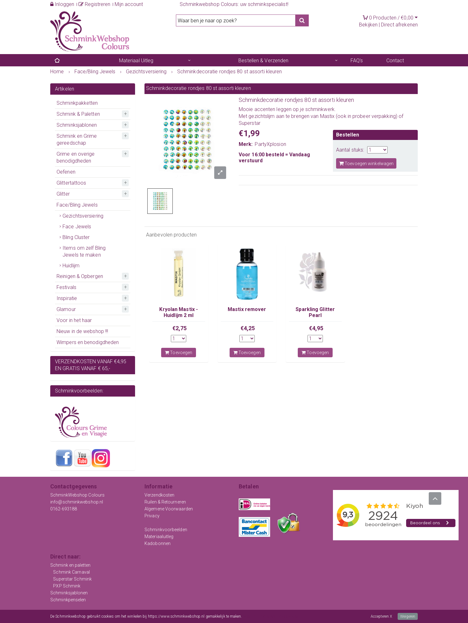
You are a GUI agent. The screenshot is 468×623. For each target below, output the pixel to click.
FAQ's (357, 61)
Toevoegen (178, 352)
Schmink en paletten (70, 565)
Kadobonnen (157, 543)
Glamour (66, 309)
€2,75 (179, 328)
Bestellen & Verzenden (263, 61)
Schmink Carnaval (71, 572)
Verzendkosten (159, 495)
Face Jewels (77, 227)
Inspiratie (67, 298)
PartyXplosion (270, 144)
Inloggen (62, 4)
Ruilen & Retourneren (165, 501)
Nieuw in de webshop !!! (82, 331)
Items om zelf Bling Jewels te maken (84, 251)
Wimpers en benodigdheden (88, 342)
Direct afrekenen (399, 25)
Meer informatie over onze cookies (271, 616)
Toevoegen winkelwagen (366, 163)
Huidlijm (71, 266)
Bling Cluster (76, 237)
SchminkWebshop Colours (77, 495)
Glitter (63, 194)
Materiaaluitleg (159, 536)
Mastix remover (247, 309)
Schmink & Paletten (78, 114)
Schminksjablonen (77, 125)
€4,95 (316, 328)
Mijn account (129, 4)
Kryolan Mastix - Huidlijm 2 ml (178, 312)
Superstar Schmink (72, 578)
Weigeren (407, 616)
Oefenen (66, 172)
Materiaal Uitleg (136, 61)
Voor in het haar (74, 320)
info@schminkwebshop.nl (76, 501)
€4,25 (248, 328)
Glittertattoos (71, 183)
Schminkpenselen (68, 599)
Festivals (66, 287)
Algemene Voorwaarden (168, 508)
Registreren (94, 4)
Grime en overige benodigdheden (76, 157)
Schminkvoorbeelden (165, 529)
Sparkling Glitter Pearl (315, 312)
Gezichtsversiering (83, 216)
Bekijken (368, 25)
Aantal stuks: (350, 150)
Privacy (152, 515)
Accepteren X (381, 616)
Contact (395, 61)
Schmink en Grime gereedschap (77, 139)
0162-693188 (63, 508)
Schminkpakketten (77, 103)
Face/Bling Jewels (77, 205)
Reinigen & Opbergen (80, 276)
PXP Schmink (66, 585)
